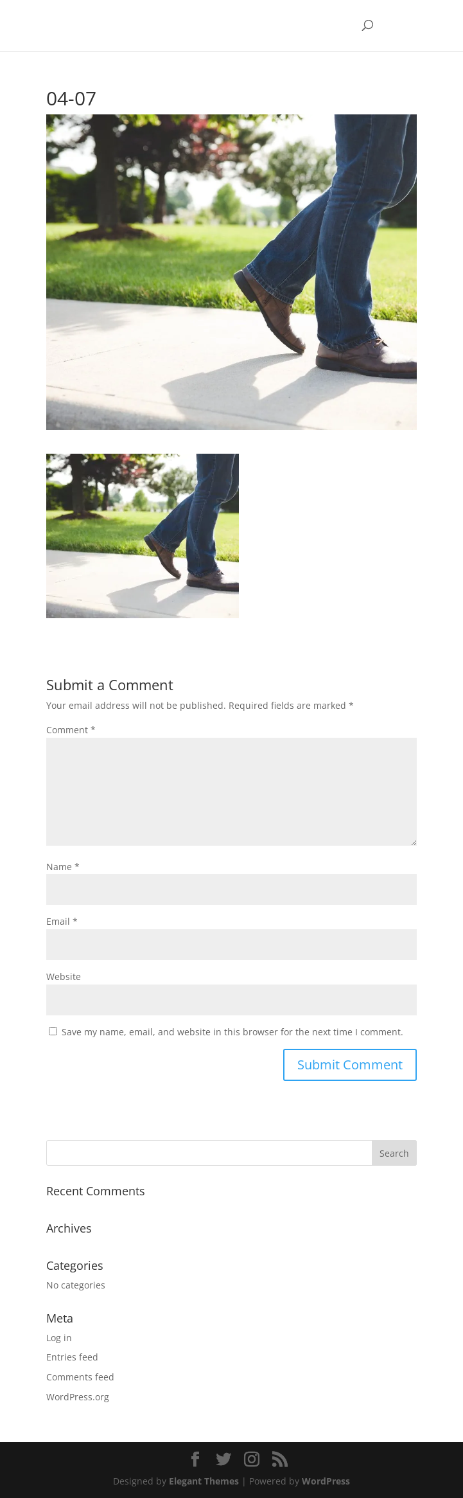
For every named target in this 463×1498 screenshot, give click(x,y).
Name (63, 866)
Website (63, 976)
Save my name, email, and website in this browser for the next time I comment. (232, 1032)
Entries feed (72, 1357)
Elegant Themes (204, 1481)
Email (62, 921)
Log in (59, 1338)
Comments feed (80, 1377)
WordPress (326, 1481)
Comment (71, 730)
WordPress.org (77, 1397)
